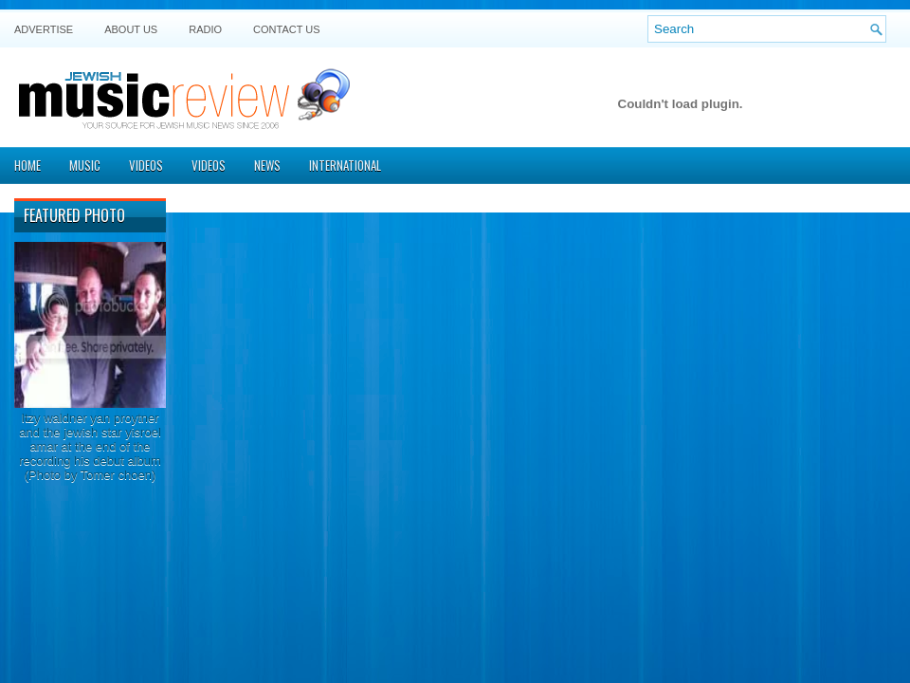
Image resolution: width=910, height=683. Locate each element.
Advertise (43, 29)
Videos (146, 165)
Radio (205, 29)
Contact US (286, 29)
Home (27, 165)
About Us (130, 29)
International (345, 165)
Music (84, 165)
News (267, 165)
